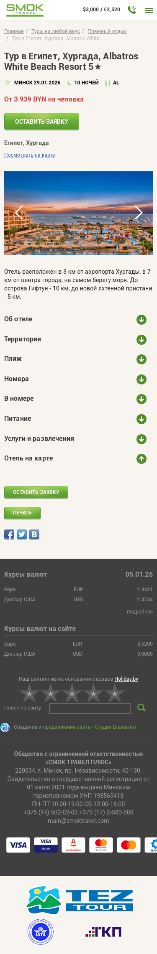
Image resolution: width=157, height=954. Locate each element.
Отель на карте (28, 458)
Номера (16, 379)
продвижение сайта (66, 727)
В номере (18, 398)
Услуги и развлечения (39, 439)
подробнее (140, 612)
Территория (22, 339)
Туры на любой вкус (55, 31)
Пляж (13, 359)
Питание (17, 418)
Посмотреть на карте (29, 155)
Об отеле (18, 319)
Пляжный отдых (107, 31)
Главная (14, 31)
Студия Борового (115, 727)
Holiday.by (127, 679)
